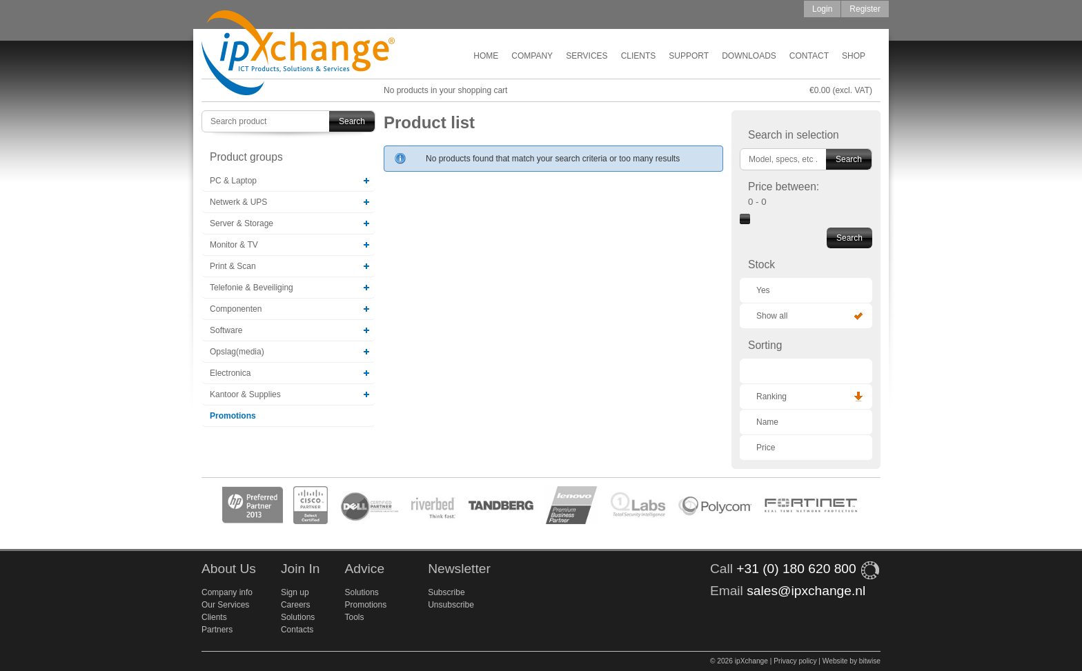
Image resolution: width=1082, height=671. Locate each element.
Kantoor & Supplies (245, 394)
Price (765, 447)
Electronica (230, 373)
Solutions (298, 617)
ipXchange (298, 53)
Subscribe (446, 592)
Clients (638, 56)
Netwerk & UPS (238, 202)
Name (767, 422)
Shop (853, 56)
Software (226, 330)
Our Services (225, 605)
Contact (809, 56)
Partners (217, 629)
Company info (227, 592)
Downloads (749, 56)
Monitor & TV (234, 245)
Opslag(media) (237, 352)
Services (586, 56)
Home (485, 56)
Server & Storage (241, 223)
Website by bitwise (852, 661)
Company (532, 56)
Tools (354, 617)
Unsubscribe (451, 605)
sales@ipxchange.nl (806, 590)
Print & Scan (233, 266)
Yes (763, 290)
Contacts (297, 629)
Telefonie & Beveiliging (251, 287)
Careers (296, 605)
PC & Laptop (233, 181)
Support (689, 56)
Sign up (295, 592)
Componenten (236, 309)
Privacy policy (795, 661)
